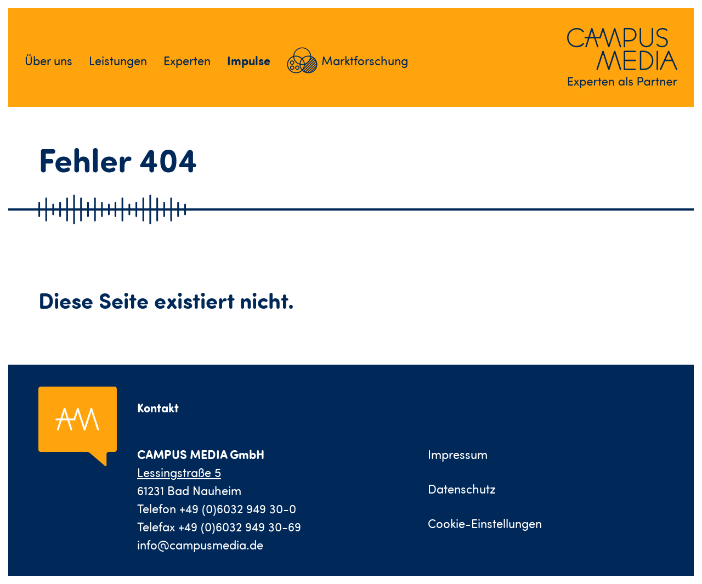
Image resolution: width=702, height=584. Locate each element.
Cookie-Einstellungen (485, 523)
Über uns (48, 61)
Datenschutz (462, 489)
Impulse (248, 60)
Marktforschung (364, 61)
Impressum (458, 454)
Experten (187, 61)
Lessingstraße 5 (179, 472)
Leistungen (118, 61)
